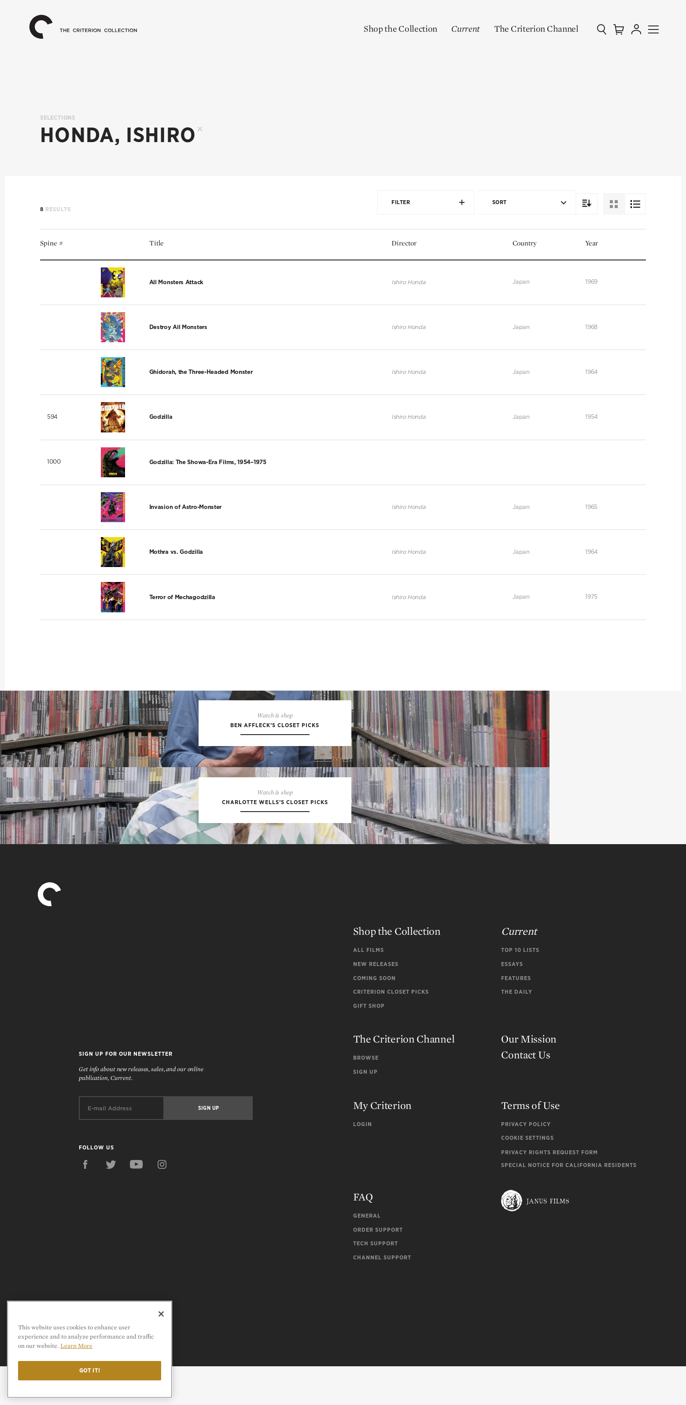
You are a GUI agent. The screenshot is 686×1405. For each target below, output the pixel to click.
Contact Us (525, 1094)
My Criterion (382, 1144)
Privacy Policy (526, 1163)
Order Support (378, 1268)
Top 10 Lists (520, 988)
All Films (368, 988)
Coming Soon (374, 1017)
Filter (422, 202)
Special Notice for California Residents (569, 1203)
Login (362, 1163)
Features (516, 1017)
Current (453, 28)
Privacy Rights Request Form (549, 1191)
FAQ (363, 1235)
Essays (512, 1002)
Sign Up (365, 1110)
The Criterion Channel (524, 28)
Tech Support (375, 1282)
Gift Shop (369, 1044)
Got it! (89, 1370)
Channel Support (382, 1296)
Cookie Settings (527, 1177)
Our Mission (529, 1077)
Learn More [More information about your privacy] (76, 1346)
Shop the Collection (388, 28)
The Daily (516, 1030)
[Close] (161, 1314)
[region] (89, 1349)
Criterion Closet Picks (391, 1030)
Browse (366, 1097)
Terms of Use (530, 1144)
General (367, 1254)
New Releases (375, 1002)
